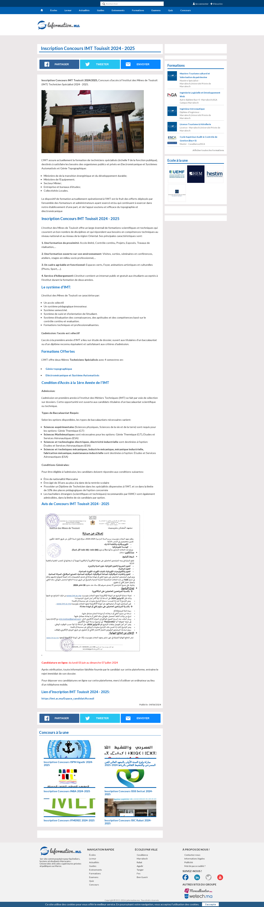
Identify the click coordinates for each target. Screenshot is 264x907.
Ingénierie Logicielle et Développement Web (200, 94)
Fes (138, 873)
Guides (100, 10)
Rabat (139, 862)
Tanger (140, 869)
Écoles (53, 10)
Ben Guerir (142, 877)
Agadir (140, 866)
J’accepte (210, 904)
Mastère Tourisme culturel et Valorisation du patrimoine (195, 75)
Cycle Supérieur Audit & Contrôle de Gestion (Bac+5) (198, 138)
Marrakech (142, 858)
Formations (138, 10)
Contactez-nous (192, 854)
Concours (185, 10)
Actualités (84, 10)
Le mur (68, 10)
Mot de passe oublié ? (194, 866)
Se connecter (201, 3)
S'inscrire (216, 3)
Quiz (170, 10)
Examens (156, 10)
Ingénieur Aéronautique (192, 108)
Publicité (188, 862)
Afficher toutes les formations (208, 150)
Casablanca (142, 854)
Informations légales (194, 858)
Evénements (118, 10)
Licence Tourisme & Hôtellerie (195, 124)
